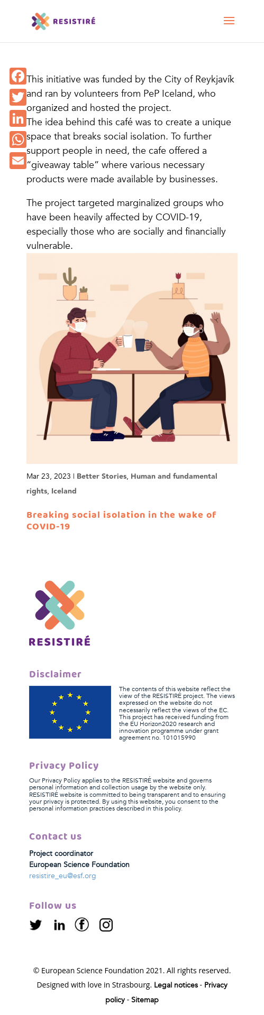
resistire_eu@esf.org (62, 876)
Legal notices (176, 985)
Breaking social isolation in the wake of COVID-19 (121, 521)
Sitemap (145, 1000)
